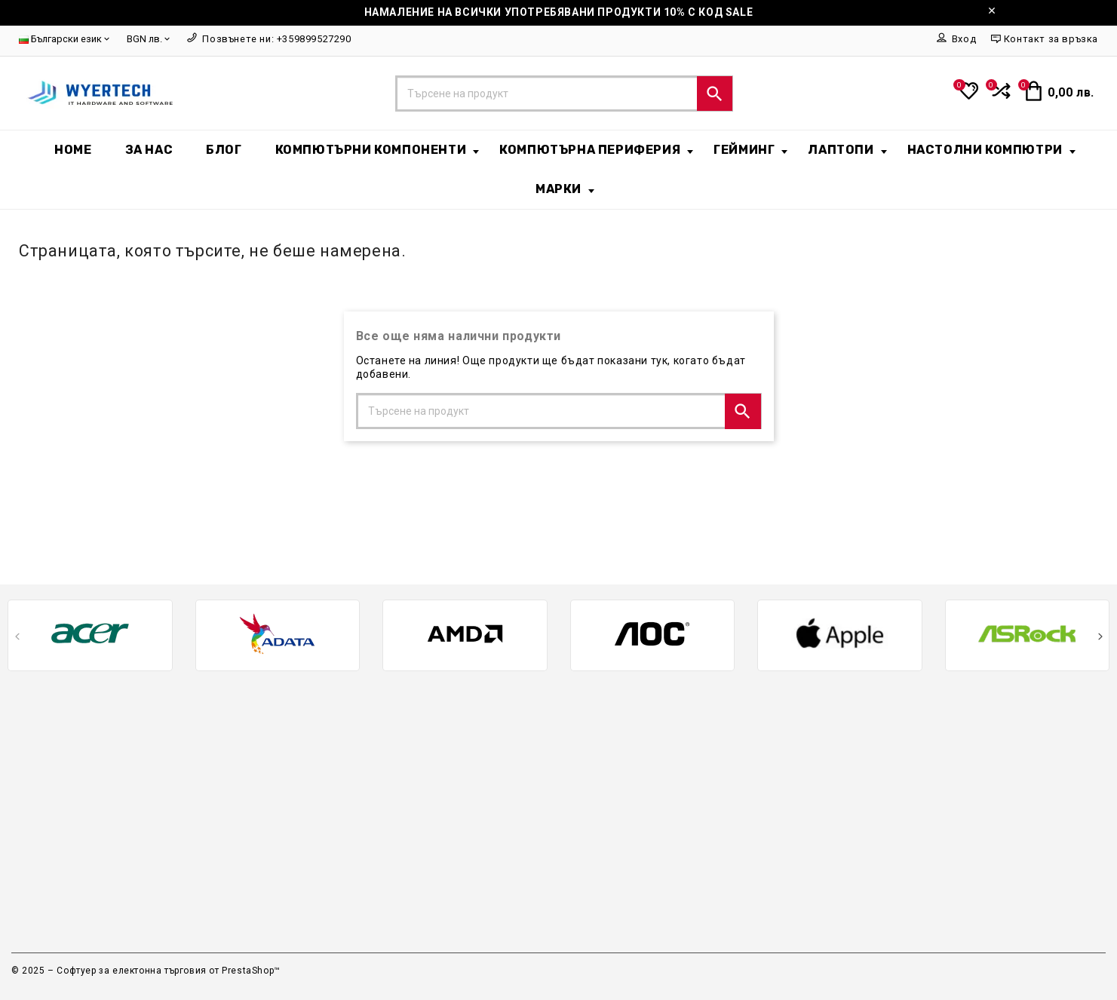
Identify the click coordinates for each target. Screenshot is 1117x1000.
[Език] (65, 39)
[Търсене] (564, 93)
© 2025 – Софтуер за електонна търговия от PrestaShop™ (146, 970)
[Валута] (149, 39)
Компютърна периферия (596, 150)
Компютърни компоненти (377, 150)
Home (72, 150)
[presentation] (17, 639)
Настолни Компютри (991, 150)
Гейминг (750, 150)
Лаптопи (847, 150)
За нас (149, 150)
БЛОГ (223, 150)
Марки (564, 189)
